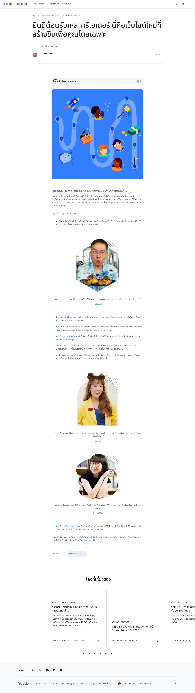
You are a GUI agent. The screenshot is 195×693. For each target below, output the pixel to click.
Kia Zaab (98, 304)
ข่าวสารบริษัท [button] (66, 4)
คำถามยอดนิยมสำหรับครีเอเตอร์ (68, 317)
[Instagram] (33, 670)
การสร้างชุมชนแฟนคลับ (65, 336)
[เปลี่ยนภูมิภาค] (157, 684)
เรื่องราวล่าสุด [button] (39, 4)
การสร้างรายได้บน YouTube (66, 526)
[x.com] (40, 670)
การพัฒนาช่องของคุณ (64, 355)
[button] (159, 54)
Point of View (98, 513)
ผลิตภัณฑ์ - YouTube (77, 554)
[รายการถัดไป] (183, 616)
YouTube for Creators (81, 540)
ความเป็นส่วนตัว (39, 683)
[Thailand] (34, 16)
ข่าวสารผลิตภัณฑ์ (47, 15)
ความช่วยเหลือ (126, 683)
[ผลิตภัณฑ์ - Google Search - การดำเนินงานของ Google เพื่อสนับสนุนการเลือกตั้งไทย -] (65, 618)
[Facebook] (54, 670)
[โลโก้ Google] (23, 684)
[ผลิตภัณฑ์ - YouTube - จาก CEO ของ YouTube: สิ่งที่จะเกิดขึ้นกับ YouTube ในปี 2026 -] (130, 618)
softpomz (99, 441)
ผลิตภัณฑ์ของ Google (86, 683)
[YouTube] (47, 670)
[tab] (84, 654)
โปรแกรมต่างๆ (61, 345)
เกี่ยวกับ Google (67, 683)
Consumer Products (70, 15)
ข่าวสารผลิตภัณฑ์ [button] (53, 4)
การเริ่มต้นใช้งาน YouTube (66, 221)
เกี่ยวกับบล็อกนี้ (105, 683)
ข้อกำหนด (53, 683)
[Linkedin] (61, 670)
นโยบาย (58, 326)
